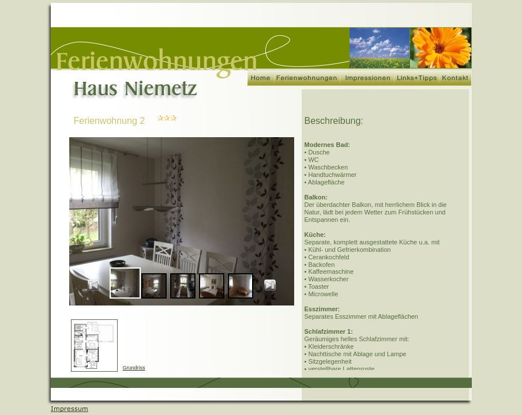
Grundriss (134, 368)
